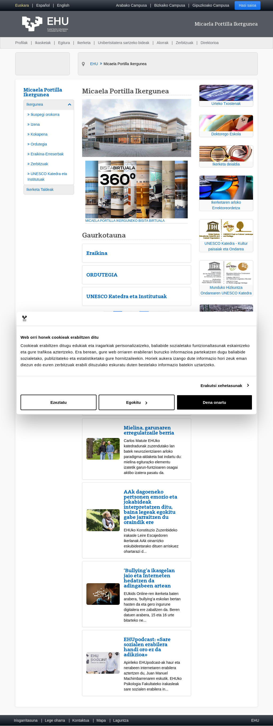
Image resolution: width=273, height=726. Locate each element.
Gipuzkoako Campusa (210, 5)
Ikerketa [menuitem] (84, 43)
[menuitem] (22, 5)
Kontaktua (80, 720)
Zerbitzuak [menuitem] (184, 43)
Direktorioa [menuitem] (209, 43)
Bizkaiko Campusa (169, 5)
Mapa (101, 720)
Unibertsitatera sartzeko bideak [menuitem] (123, 43)
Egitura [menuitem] (64, 43)
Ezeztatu (58, 402)
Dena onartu (214, 402)
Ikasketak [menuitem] (43, 43)
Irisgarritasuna (26, 720)
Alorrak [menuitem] (162, 43)
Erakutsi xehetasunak (221, 385)
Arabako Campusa (131, 5)
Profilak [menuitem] (21, 43)
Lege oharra (55, 720)
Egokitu (136, 402)
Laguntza (121, 720)
